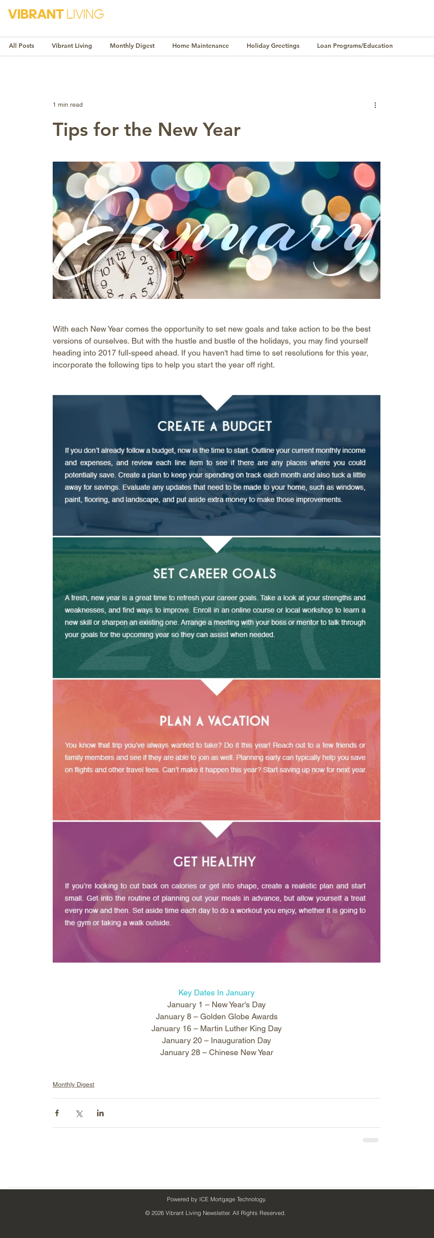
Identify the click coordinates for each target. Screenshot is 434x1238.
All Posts (21, 46)
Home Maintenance (200, 46)
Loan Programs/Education (355, 46)
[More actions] (375, 104)
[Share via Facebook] (57, 1113)
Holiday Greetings (273, 46)
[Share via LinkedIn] (100, 1113)
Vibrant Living (72, 46)
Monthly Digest (132, 46)
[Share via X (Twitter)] (78, 1113)
